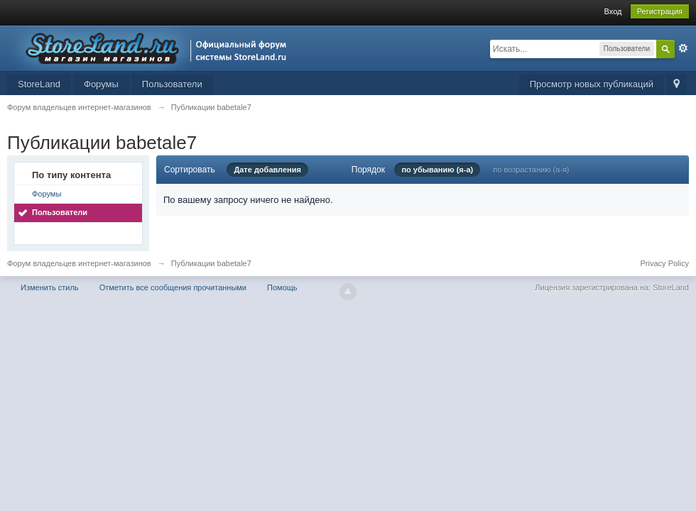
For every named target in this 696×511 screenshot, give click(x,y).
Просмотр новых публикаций (591, 84)
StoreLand (39, 84)
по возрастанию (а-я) (531, 169)
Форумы (101, 84)
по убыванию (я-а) (437, 169)
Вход (613, 11)
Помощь (282, 287)
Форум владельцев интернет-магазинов (79, 263)
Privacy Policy (665, 263)
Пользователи (172, 84)
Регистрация (660, 11)
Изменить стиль (50, 287)
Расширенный (683, 48)
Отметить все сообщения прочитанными (172, 287)
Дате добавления (267, 169)
